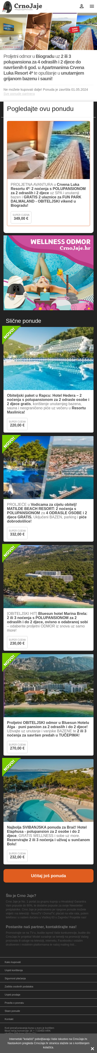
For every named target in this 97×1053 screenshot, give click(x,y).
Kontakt (9, 1019)
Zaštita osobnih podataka (19, 986)
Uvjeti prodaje (12, 994)
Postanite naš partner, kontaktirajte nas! (41, 927)
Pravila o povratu (14, 1002)
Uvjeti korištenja (14, 970)
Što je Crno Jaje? (21, 896)
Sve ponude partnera (19, 94)
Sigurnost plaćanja (15, 978)
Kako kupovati (13, 962)
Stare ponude (12, 1011)
